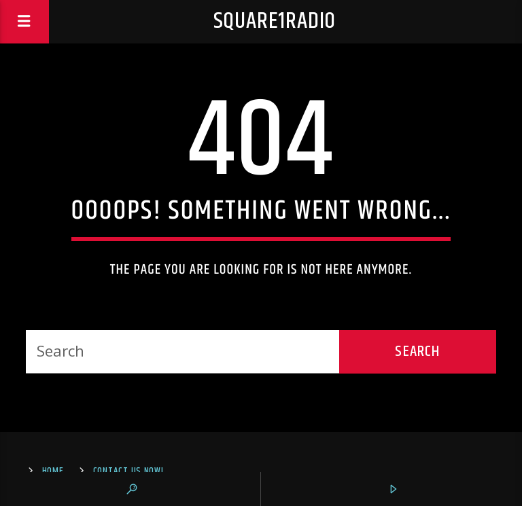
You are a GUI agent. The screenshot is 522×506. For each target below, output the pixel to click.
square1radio (274, 21)
